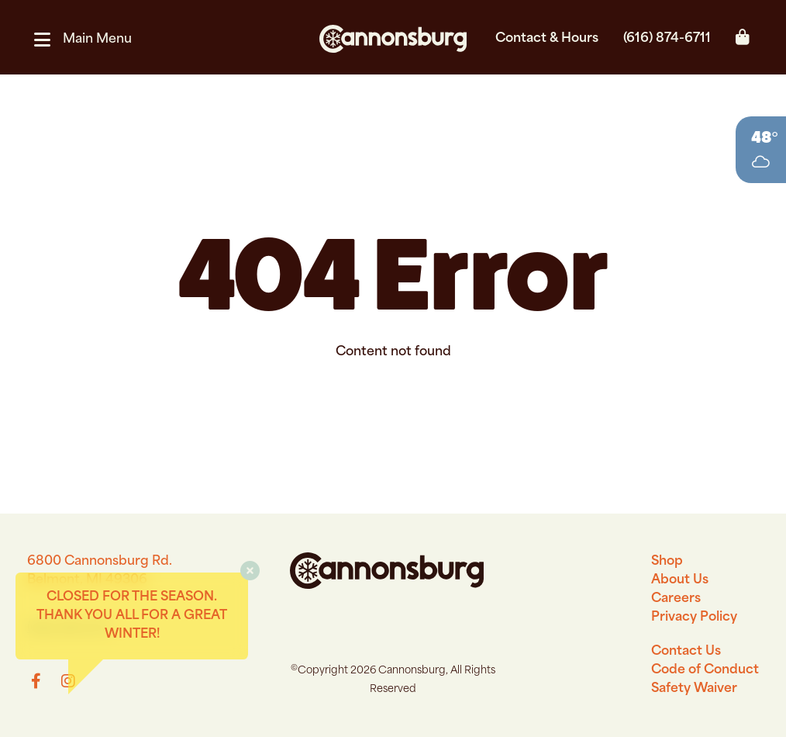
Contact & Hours (546, 39)
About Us (679, 580)
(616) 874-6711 (667, 39)
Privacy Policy (694, 617)
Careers (676, 599)
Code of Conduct (705, 670)
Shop (667, 561)
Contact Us (686, 651)
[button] (89, 39)
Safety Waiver (694, 689)
